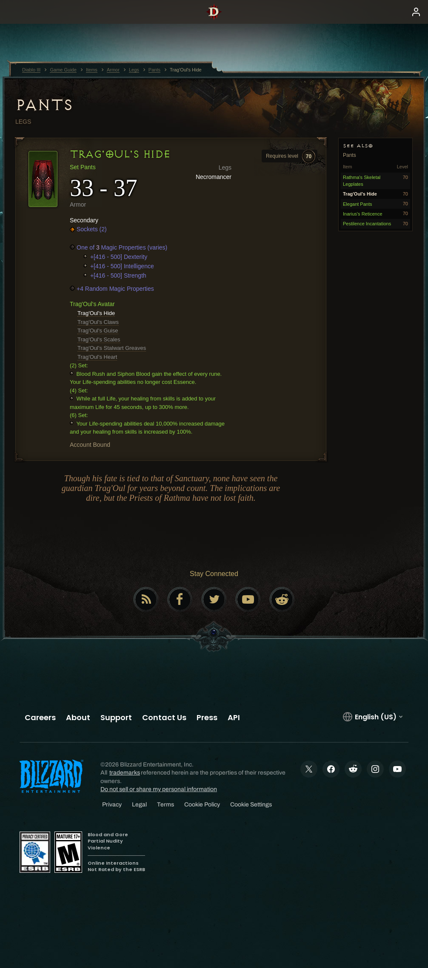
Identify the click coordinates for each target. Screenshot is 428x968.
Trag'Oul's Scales (98, 339)
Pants (44, 105)
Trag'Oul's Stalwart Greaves (111, 348)
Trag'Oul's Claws (98, 322)
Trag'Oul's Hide (96, 313)
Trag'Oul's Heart (97, 357)
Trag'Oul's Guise (97, 330)
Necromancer (213, 176)
